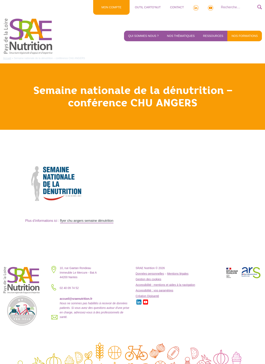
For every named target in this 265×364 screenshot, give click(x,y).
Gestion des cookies (148, 279)
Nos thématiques (181, 36)
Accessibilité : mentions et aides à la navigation (165, 284)
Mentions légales (177, 273)
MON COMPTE (111, 7)
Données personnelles (150, 273)
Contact (177, 7)
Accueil (7, 58)
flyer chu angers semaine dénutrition (86, 220)
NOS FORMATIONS (244, 36)
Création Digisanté (147, 296)
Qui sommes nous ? (143, 36)
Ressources (213, 36)
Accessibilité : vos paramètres (154, 290)
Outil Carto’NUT (148, 7)
